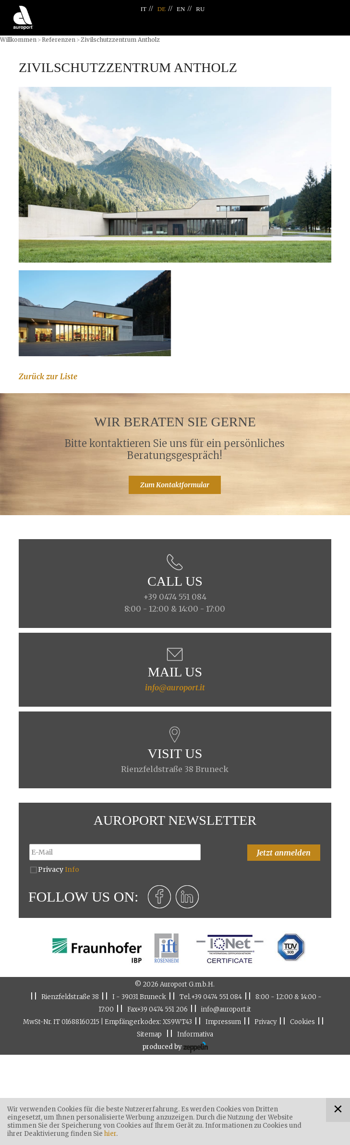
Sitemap (149, 1034)
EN (181, 8)
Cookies (302, 1022)
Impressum (223, 1022)
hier (110, 1134)
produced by (175, 1047)
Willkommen (18, 39)
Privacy (58, 869)
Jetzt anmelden (284, 852)
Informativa (195, 1034)
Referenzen (58, 39)
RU (200, 8)
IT (143, 8)
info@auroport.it (175, 687)
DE (161, 8)
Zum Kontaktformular (174, 485)
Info (72, 869)
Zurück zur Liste (48, 376)
